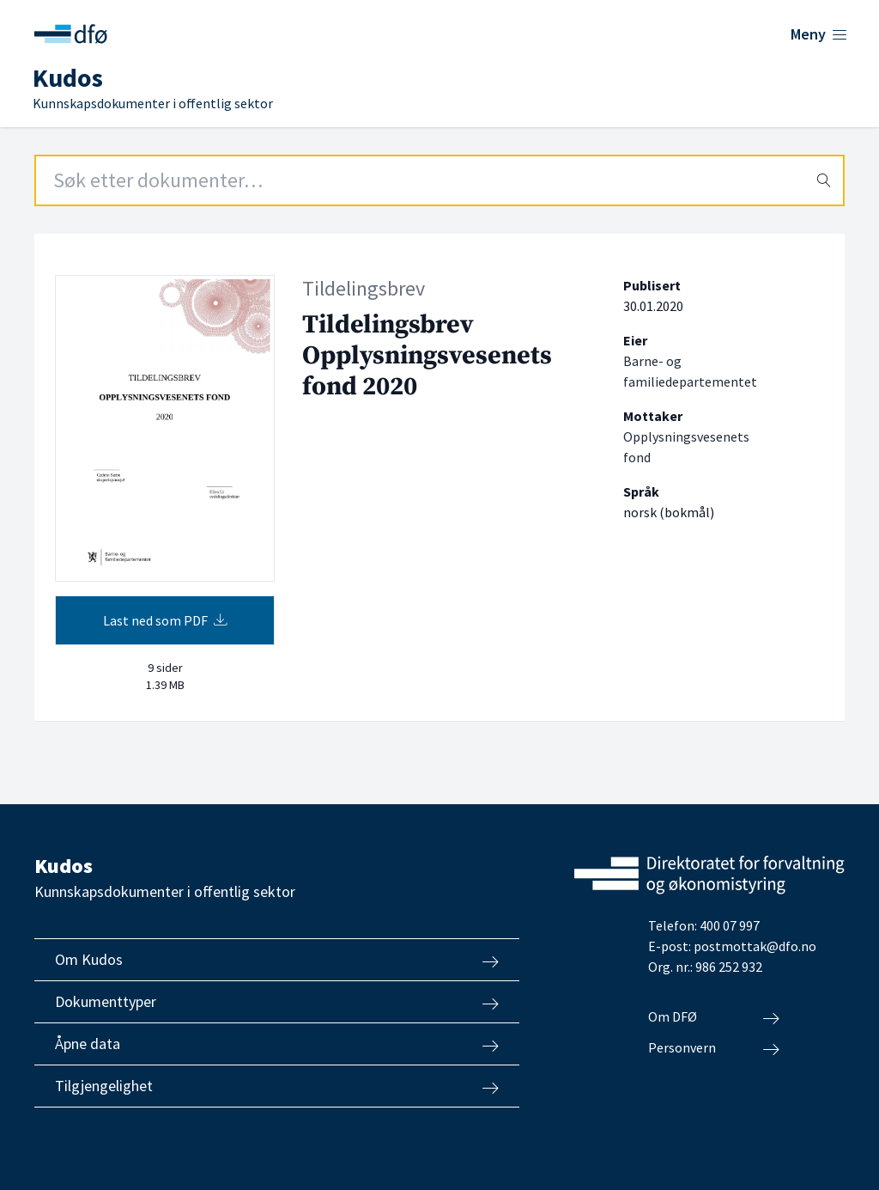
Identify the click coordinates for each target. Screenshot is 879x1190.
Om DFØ (713, 1017)
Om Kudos (277, 959)
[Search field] (439, 180)
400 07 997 (730, 925)
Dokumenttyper (277, 1002)
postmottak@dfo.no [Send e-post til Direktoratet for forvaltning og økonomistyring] (755, 946)
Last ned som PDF (165, 620)
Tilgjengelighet (277, 1086)
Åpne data (277, 1044)
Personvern (713, 1048)
